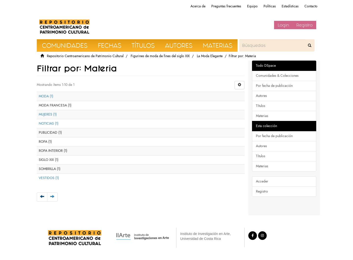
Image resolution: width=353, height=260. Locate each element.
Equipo (252, 6)
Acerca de (197, 6)
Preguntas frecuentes (226, 6)
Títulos (260, 106)
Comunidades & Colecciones (277, 75)
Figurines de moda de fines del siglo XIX (160, 56)
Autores (261, 95)
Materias (262, 116)
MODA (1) (46, 96)
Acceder (262, 181)
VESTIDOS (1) (49, 178)
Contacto (310, 6)
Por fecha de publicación (274, 85)
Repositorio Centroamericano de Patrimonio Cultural (85, 56)
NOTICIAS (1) (48, 123)
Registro (304, 25)
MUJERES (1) (48, 114)
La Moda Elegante (210, 56)
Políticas (270, 6)
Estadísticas (290, 6)
